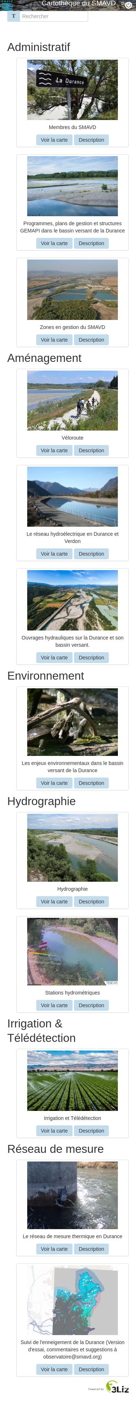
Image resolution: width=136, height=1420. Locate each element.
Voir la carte (54, 140)
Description (91, 140)
